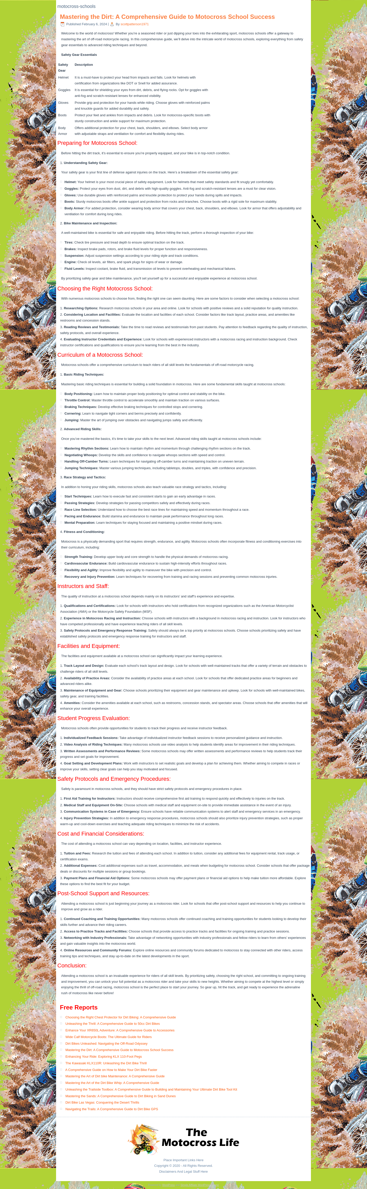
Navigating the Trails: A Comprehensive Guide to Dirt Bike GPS (111, 1109)
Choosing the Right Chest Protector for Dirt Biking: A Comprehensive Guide (120, 1017)
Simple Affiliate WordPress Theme (199, 1185)
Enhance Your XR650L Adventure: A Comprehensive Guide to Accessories (120, 1030)
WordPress (168, 1185)
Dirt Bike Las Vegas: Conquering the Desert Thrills (102, 1102)
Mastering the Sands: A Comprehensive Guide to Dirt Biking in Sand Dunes (120, 1096)
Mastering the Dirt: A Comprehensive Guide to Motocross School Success (167, 16)
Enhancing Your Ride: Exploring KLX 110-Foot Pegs (103, 1056)
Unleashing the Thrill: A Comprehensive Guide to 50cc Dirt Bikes (112, 1024)
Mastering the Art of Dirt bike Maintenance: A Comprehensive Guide (115, 1076)
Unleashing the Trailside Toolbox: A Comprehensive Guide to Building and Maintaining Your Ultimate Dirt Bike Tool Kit (151, 1089)
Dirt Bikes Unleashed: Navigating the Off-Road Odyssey (106, 1043)
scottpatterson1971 (135, 24)
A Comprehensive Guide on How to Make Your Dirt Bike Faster (111, 1070)
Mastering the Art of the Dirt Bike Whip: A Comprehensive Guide (112, 1083)
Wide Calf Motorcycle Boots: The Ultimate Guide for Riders (108, 1037)
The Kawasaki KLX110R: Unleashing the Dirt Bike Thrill (106, 1063)
